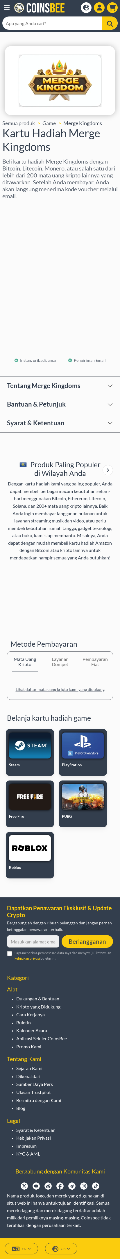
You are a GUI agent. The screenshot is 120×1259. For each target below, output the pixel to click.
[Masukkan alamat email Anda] (33, 941)
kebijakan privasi (27, 958)
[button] (6, 8)
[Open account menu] (99, 7)
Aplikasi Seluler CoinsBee (41, 1038)
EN (21, 1249)
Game (49, 123)
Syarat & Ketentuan (36, 423)
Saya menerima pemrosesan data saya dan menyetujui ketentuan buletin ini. (63, 956)
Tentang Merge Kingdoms (43, 386)
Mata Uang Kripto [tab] (25, 661)
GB (61, 1249)
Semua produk (18, 123)
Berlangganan (87, 941)
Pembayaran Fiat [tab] (95, 661)
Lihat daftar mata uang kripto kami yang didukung (60, 689)
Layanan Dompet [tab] (60, 661)
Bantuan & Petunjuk (36, 404)
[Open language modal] (86, 7)
